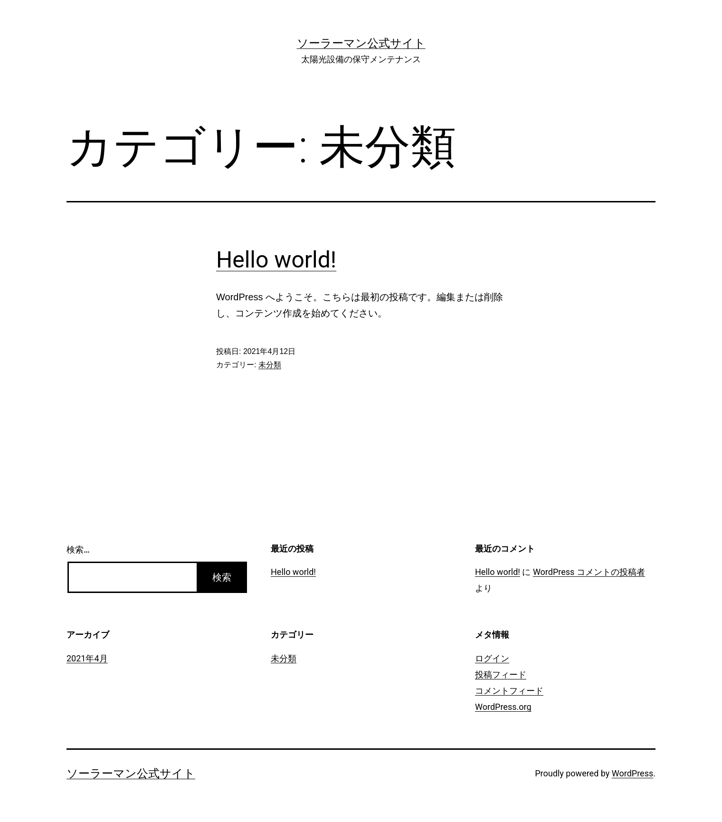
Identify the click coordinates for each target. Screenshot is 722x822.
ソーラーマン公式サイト (361, 43)
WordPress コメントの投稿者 (589, 572)
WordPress (632, 773)
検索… (78, 549)
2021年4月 (87, 658)
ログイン (492, 658)
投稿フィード (500, 674)
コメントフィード (509, 691)
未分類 (269, 365)
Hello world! (276, 259)
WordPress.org (503, 707)
